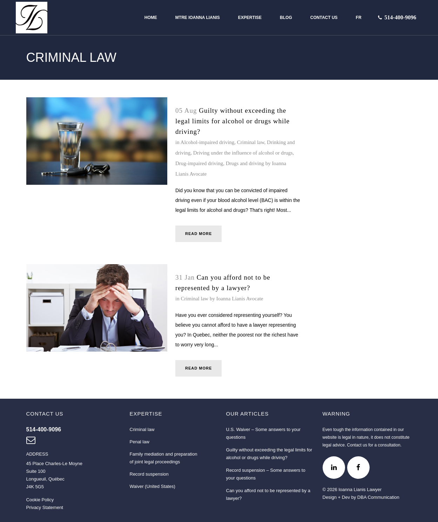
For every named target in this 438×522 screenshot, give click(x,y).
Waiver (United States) (152, 486)
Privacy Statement (44, 507)
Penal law (139, 441)
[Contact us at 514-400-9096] (400, 17)
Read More (198, 233)
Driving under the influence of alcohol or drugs (243, 153)
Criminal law (250, 142)
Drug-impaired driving (199, 163)
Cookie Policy (40, 499)
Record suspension (149, 474)
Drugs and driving (245, 163)
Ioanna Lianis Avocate (239, 298)
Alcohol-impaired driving (208, 142)
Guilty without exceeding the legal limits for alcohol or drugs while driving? (232, 121)
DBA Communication (378, 497)
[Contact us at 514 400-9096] (43, 429)
